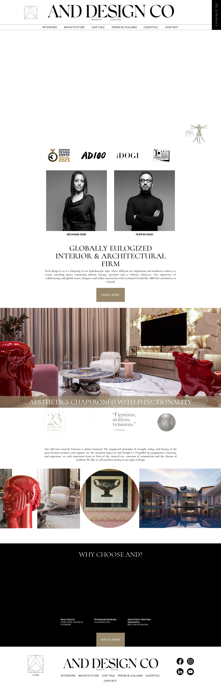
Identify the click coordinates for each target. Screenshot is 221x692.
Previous (17, 357)
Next (204, 357)
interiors (49, 27)
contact (172, 27)
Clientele (151, 27)
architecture (74, 27)
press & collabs (124, 27)
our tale (98, 27)
